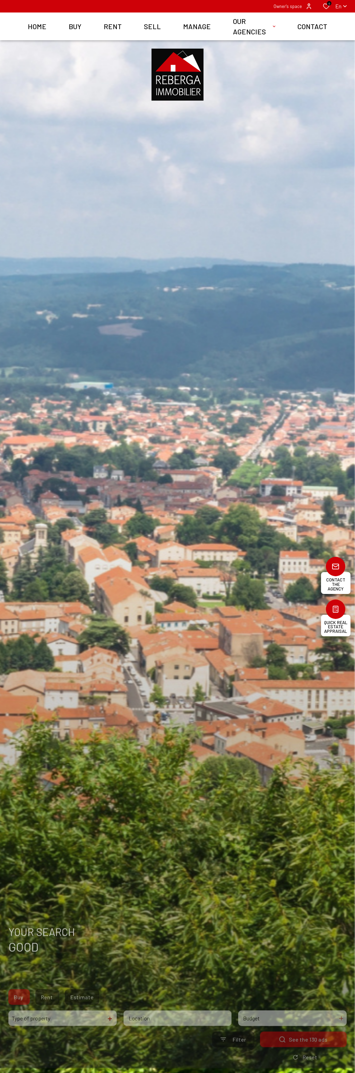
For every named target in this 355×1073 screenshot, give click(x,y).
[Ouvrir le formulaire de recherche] (233, 1050)
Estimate (82, 1008)
